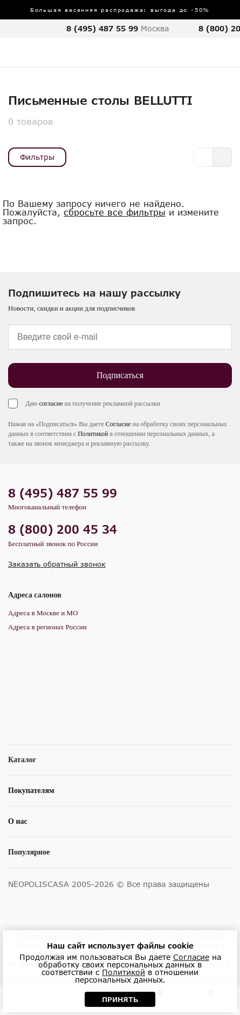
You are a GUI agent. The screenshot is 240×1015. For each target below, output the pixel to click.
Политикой (93, 434)
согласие (51, 403)
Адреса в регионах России (47, 627)
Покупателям (31, 791)
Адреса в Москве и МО (43, 613)
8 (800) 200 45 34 (62, 529)
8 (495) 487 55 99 (102, 28)
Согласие (118, 424)
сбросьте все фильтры (115, 212)
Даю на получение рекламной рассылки (92, 403)
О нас (18, 821)
